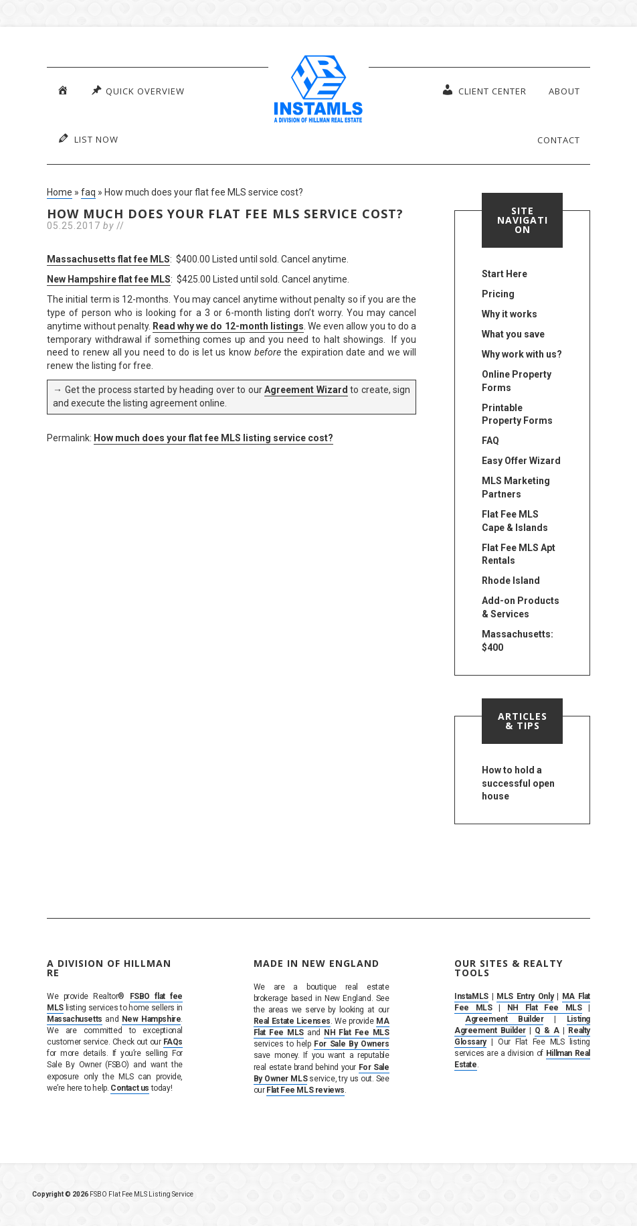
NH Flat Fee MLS (356, 1032)
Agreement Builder (504, 1019)
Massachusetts (74, 1019)
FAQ (490, 440)
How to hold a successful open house (518, 783)
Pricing (498, 294)
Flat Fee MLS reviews (305, 1090)
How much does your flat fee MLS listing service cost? (213, 438)
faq (88, 192)
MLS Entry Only (524, 996)
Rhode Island (511, 580)
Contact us (129, 1088)
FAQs (173, 1042)
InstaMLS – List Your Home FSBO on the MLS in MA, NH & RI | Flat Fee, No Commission (318, 90)
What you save (513, 334)
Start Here (504, 274)
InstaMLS (471, 996)
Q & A (547, 1030)
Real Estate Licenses (292, 1021)
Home (59, 192)
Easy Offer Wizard (521, 460)
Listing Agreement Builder (522, 1024)
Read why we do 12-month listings (228, 326)
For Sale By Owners (351, 1044)
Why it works (509, 314)
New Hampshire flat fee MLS (109, 279)
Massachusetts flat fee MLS (108, 259)
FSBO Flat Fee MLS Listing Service (141, 1194)
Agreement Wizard (306, 389)
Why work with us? (522, 354)
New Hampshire (151, 1019)
